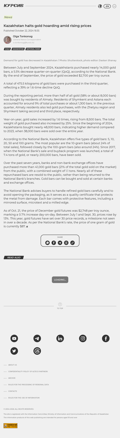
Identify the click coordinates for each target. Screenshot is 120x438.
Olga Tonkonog (22, 36)
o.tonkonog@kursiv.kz (23, 42)
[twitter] (14, 351)
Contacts (12, 391)
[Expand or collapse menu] (114, 6)
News (8, 17)
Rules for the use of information (24, 398)
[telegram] (37, 338)
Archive (11, 378)
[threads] (37, 351)
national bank (33, 49)
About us (12, 365)
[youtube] (14, 338)
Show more (60, 279)
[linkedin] (60, 338)
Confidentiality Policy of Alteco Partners (28, 372)
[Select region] (100, 6)
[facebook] (106, 338)
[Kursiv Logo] (14, 5)
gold (7, 49)
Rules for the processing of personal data (28, 385)
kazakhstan (18, 49)
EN (107, 6)
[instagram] (83, 338)
